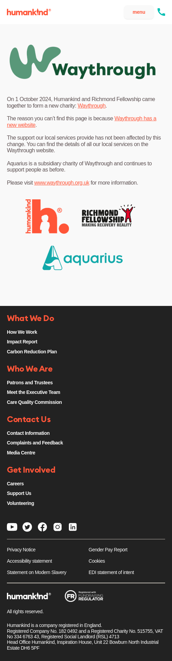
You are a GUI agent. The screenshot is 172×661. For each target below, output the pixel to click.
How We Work (22, 332)
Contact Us (28, 420)
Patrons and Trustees (30, 382)
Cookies (97, 561)
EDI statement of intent (111, 572)
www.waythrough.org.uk (61, 183)
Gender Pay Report (108, 549)
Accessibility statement (29, 561)
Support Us (19, 493)
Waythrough (91, 106)
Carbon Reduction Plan (32, 351)
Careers (15, 483)
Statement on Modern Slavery (36, 572)
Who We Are (29, 369)
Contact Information (28, 433)
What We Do (30, 319)
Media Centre (21, 452)
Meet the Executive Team (33, 392)
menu (139, 12)
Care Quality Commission (34, 402)
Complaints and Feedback (35, 442)
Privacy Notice (21, 549)
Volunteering (20, 503)
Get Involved (31, 470)
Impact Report (22, 341)
